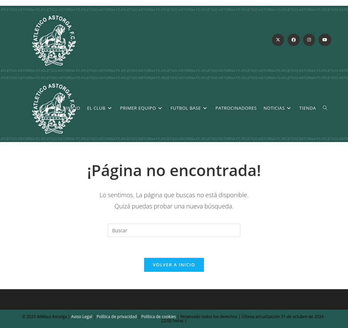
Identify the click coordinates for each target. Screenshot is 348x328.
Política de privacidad (117, 316)
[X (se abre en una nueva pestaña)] (278, 40)
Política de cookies (158, 316)
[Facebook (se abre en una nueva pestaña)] (294, 40)
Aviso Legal (81, 316)
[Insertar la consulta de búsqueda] (174, 230)
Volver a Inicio (174, 265)
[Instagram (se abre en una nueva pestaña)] (309, 40)
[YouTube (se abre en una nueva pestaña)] (324, 40)
